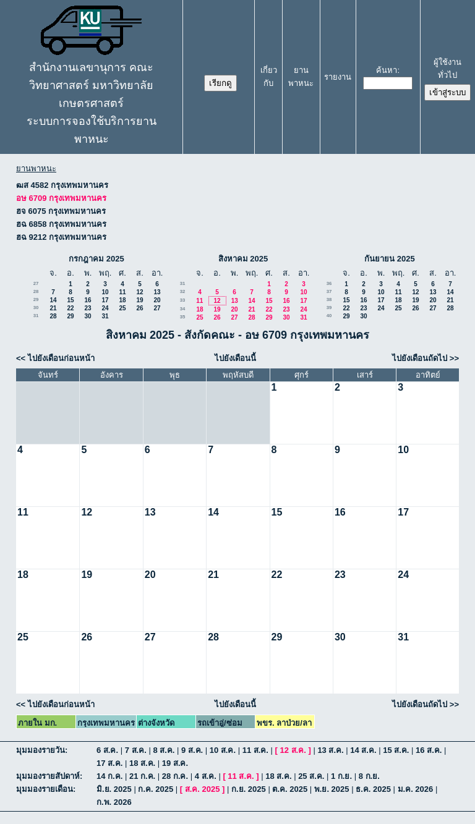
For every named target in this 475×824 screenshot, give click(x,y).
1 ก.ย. (341, 776)
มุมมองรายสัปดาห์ (48, 776)
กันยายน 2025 (389, 258)
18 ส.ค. (142, 763)
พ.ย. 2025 (331, 789)
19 (139, 300)
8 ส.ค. (163, 750)
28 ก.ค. (175, 776)
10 (104, 292)
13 (156, 292)
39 (329, 307)
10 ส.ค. (223, 750)
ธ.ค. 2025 (373, 789)
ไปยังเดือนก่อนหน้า (61, 358)
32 (183, 291)
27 (36, 283)
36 (329, 283)
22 (70, 308)
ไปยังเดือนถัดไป (419, 358)
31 (36, 315)
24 (104, 308)
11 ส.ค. (255, 750)
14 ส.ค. (363, 750)
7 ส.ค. (136, 750)
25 (122, 308)
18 (122, 300)
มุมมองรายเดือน (44, 789)
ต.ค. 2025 (289, 789)
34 (183, 309)
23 (87, 308)
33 (183, 300)
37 (329, 291)
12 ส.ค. (293, 750)
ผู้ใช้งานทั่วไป (447, 68)
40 (329, 315)
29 (36, 299)
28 (36, 291)
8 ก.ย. (369, 776)
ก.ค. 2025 (155, 789)
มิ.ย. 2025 (114, 789)
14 (52, 300)
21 (52, 308)
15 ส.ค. (396, 750)
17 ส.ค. (109, 763)
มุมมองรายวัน (40, 750)
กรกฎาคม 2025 (96, 258)
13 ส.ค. (330, 750)
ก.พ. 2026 (114, 802)
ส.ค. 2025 (202, 789)
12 (139, 292)
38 (329, 299)
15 (70, 300)
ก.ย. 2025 (248, 789)
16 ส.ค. (429, 750)
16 (87, 300)
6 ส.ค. (107, 750)
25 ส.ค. (311, 776)
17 (104, 300)
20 (156, 300)
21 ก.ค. (142, 776)
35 (183, 317)
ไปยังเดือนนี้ (235, 358)
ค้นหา (386, 70)
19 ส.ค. (175, 763)
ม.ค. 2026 (416, 789)
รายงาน (337, 77)
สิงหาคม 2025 (243, 258)
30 (36, 307)
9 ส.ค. (192, 750)
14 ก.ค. (109, 776)
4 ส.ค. (205, 776)
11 (122, 292)
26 (139, 308)
